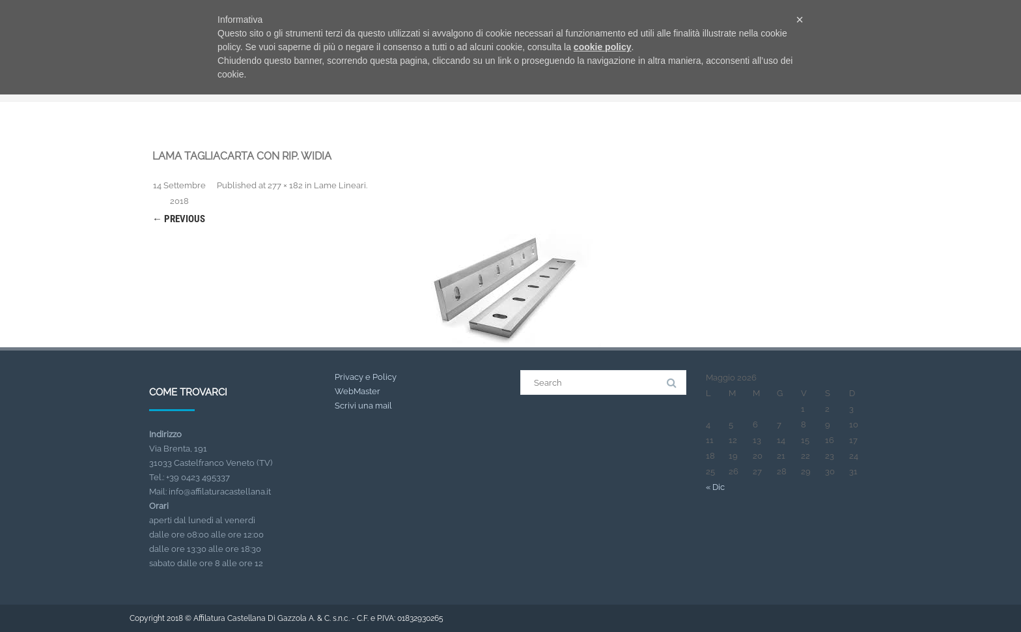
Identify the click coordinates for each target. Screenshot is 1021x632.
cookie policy (603, 47)
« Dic (715, 487)
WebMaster (357, 391)
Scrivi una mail (363, 405)
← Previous (178, 219)
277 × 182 (285, 185)
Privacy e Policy (366, 377)
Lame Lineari (340, 185)
